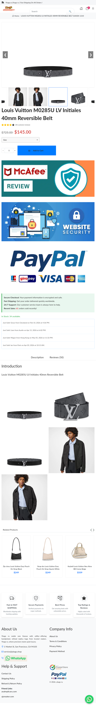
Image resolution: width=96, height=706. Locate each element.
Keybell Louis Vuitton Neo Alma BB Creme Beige (80, 567)
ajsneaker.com (8, 696)
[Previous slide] (91, 530)
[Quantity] (9, 150)
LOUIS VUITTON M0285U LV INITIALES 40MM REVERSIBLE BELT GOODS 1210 (52, 16)
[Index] (81, 8)
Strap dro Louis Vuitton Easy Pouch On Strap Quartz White (48, 567)
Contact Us (6, 673)
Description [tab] (37, 357)
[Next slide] (94, 530)
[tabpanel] (16, 557)
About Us (54, 636)
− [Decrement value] (3, 150)
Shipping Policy (8, 678)
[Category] (93, 8)
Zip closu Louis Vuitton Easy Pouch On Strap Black (16, 567)
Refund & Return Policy (12, 683)
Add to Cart (38, 150)
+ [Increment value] (14, 150)
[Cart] (87, 8)
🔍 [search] (70, 11)
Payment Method (57, 651)
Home (15, 16)
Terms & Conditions (58, 641)
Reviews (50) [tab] (57, 357)
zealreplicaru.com (9, 691)
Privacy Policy (56, 646)
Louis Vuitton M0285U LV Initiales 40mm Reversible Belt (32, 374)
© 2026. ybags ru (56, 682)
